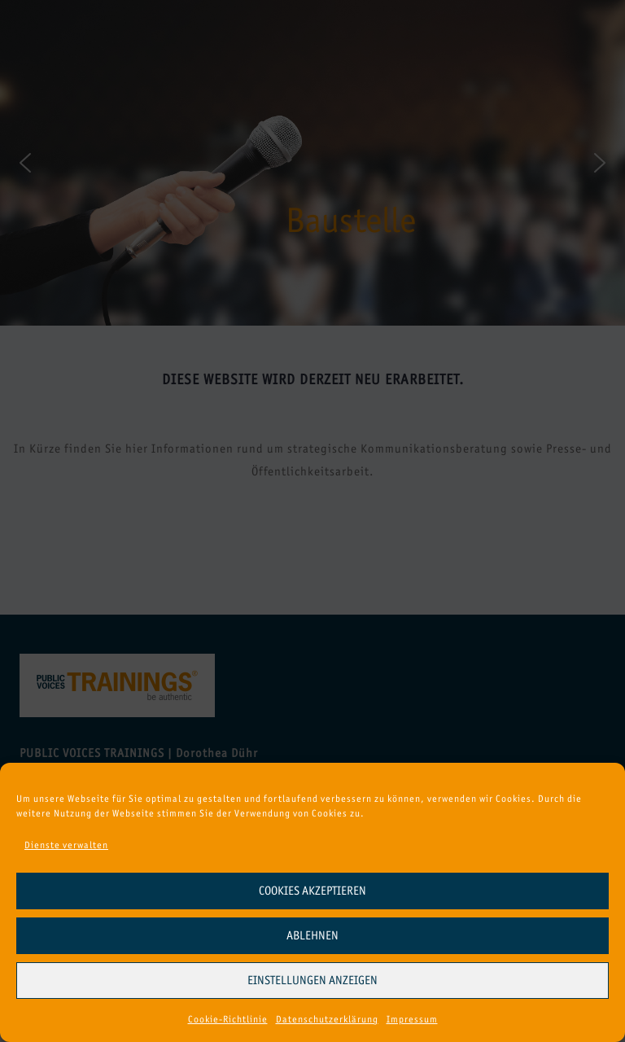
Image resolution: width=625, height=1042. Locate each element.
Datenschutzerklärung (327, 1019)
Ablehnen (312, 935)
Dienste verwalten (66, 845)
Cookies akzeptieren (312, 890)
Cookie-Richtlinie (228, 1019)
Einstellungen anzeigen (312, 980)
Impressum (412, 1019)
